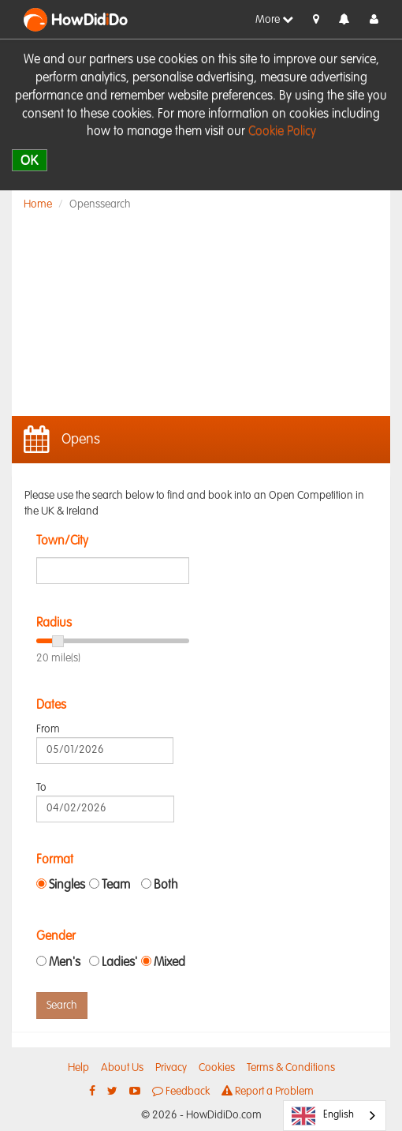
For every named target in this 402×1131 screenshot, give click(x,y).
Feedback (181, 1091)
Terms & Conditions (291, 1067)
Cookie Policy (282, 131)
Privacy (171, 1067)
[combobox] (334, 1115)
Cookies (217, 1067)
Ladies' (119, 963)
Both (166, 885)
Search (62, 1005)
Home (38, 204)
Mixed (169, 963)
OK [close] (29, 160)
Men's (64, 963)
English (323, 1116)
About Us (122, 1067)
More (274, 19)
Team (116, 885)
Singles (67, 885)
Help (78, 1067)
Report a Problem (267, 1091)
